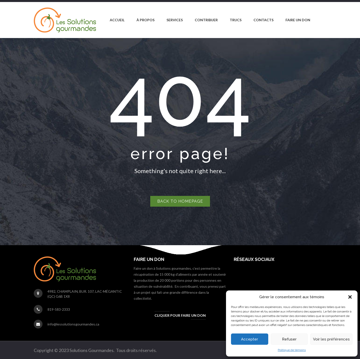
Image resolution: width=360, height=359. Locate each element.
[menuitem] (117, 20)
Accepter (249, 339)
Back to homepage (180, 201)
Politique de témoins (292, 350)
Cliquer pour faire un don (180, 315)
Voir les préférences (331, 339)
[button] (350, 296)
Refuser (289, 339)
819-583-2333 (59, 309)
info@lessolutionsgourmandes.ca (73, 324)
